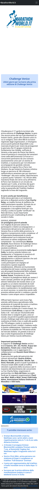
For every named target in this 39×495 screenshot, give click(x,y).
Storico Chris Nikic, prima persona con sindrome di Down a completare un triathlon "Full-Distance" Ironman (19, 458)
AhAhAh (24, 488)
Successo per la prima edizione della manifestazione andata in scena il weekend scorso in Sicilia (19, 472)
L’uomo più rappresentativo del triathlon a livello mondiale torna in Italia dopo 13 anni (20, 465)
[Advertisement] (19, 52)
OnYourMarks (33, 486)
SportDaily (16, 488)
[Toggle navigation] (36, 2)
